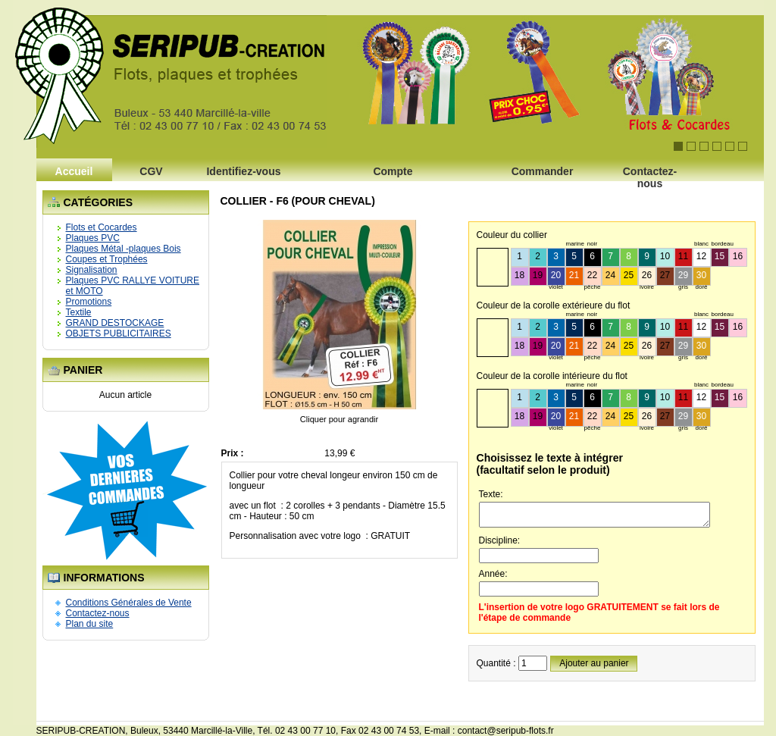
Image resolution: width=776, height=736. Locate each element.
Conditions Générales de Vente (129, 602)
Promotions (89, 301)
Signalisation (91, 270)
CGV (150, 171)
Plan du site (90, 624)
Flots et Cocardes (101, 227)
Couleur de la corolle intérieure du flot (552, 376)
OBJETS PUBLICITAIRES (118, 333)
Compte (392, 171)
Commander (543, 171)
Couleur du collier (512, 235)
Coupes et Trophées (107, 259)
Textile (79, 312)
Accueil (74, 171)
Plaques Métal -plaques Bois (123, 248)
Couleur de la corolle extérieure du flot (553, 305)
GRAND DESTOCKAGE (115, 323)
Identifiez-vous (243, 171)
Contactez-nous (650, 175)
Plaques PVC (93, 238)
